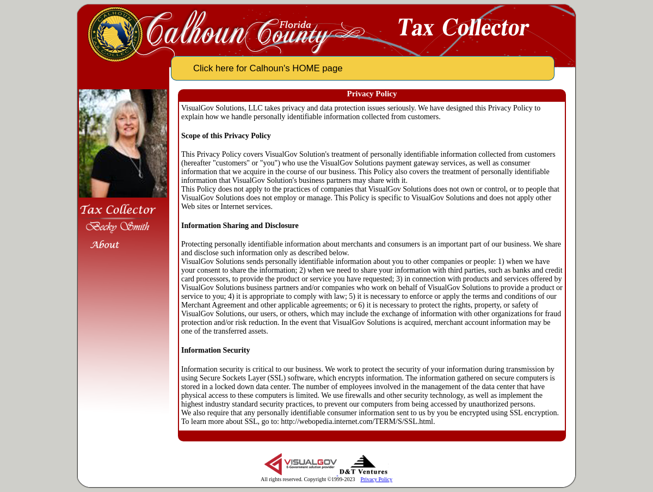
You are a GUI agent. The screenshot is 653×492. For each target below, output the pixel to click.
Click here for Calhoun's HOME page (268, 68)
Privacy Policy (376, 479)
